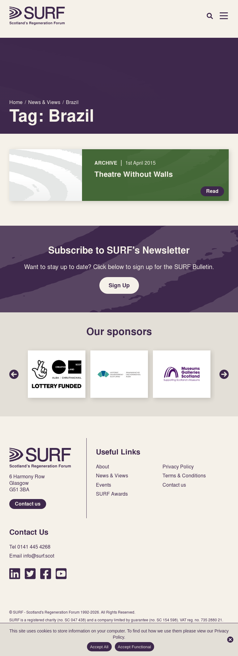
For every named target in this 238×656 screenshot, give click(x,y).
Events (103, 485)
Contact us (28, 503)
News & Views (112, 476)
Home (37, 15)
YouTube (61, 573)
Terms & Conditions (184, 476)
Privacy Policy (178, 467)
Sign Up (119, 285)
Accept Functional (134, 647)
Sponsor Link (56, 374)
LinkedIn (14, 573)
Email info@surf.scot (31, 556)
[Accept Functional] (230, 639)
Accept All (99, 647)
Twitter (30, 573)
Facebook (45, 573)
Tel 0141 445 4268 (29, 547)
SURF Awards (112, 494)
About (102, 467)
